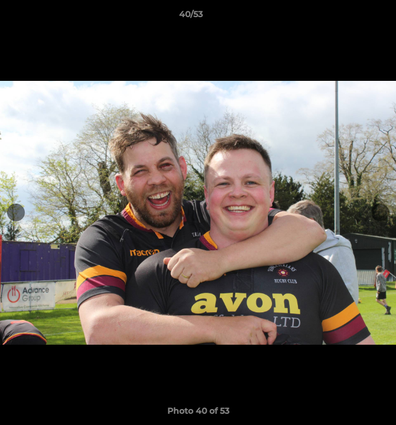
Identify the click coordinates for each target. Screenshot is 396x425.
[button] (353, 17)
